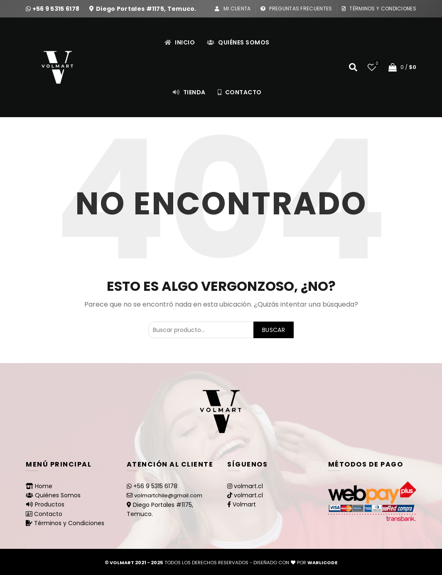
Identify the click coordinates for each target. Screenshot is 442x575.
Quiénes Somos (238, 42)
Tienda (189, 92)
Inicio (179, 42)
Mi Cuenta (232, 8)
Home (43, 486)
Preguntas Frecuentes (296, 8)
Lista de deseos (376, 63)
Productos (49, 504)
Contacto (239, 92)
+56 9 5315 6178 (56, 9)
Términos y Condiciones (378, 8)
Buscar (273, 330)
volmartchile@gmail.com (168, 495)
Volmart (244, 504)
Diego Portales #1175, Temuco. (146, 9)
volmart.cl (248, 486)
